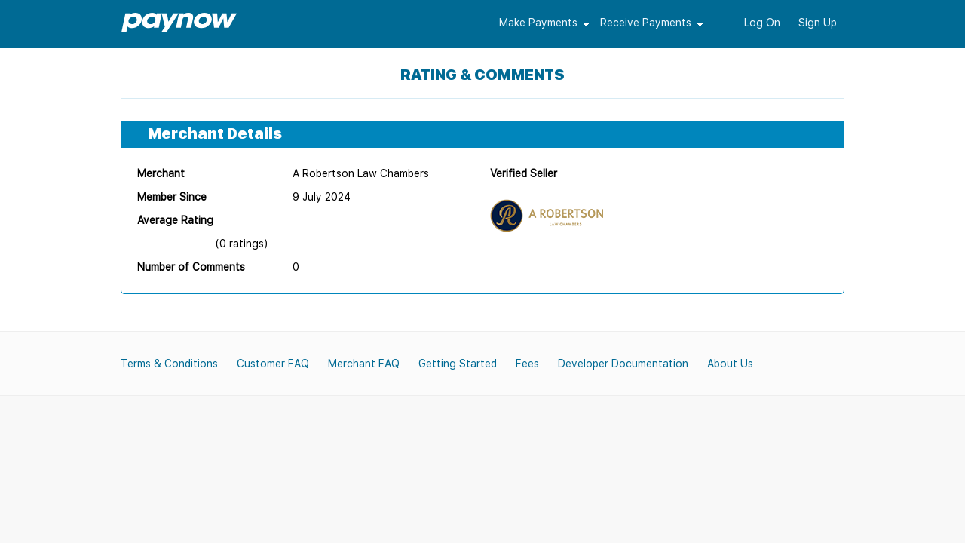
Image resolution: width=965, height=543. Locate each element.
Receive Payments (645, 23)
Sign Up (817, 23)
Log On (762, 23)
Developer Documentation (623, 363)
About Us (730, 363)
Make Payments (538, 23)
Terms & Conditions (169, 363)
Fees (527, 363)
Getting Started (457, 363)
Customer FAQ (273, 363)
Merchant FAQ (364, 363)
